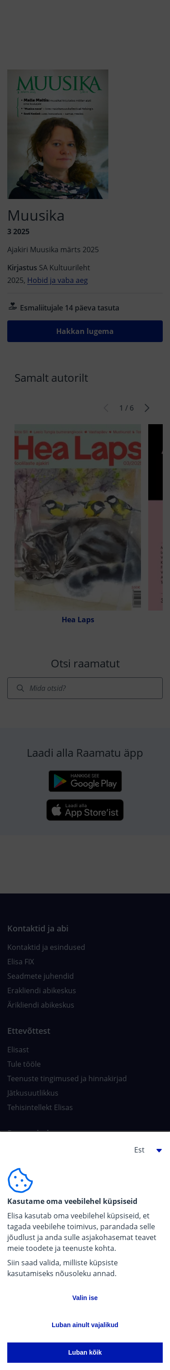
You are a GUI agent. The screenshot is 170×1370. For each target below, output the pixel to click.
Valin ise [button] (84, 1297)
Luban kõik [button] (85, 1352)
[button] (144, 1150)
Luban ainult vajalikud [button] (85, 1324)
